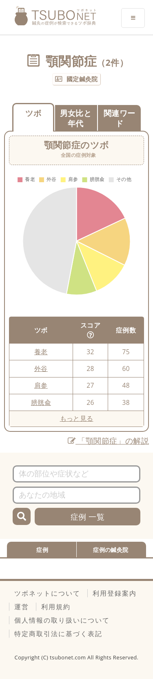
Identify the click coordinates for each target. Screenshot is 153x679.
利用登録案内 (115, 593)
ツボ (33, 112)
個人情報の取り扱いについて (62, 620)
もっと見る (76, 418)
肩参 (41, 385)
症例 (42, 550)
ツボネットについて (47, 593)
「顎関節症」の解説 (108, 440)
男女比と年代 (76, 118)
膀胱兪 (41, 402)
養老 (41, 351)
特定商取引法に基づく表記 (58, 633)
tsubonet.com (68, 657)
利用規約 (56, 606)
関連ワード (119, 118)
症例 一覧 (87, 516)
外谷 (41, 368)
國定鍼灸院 (82, 78)
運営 (21, 606)
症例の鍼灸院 (110, 550)
